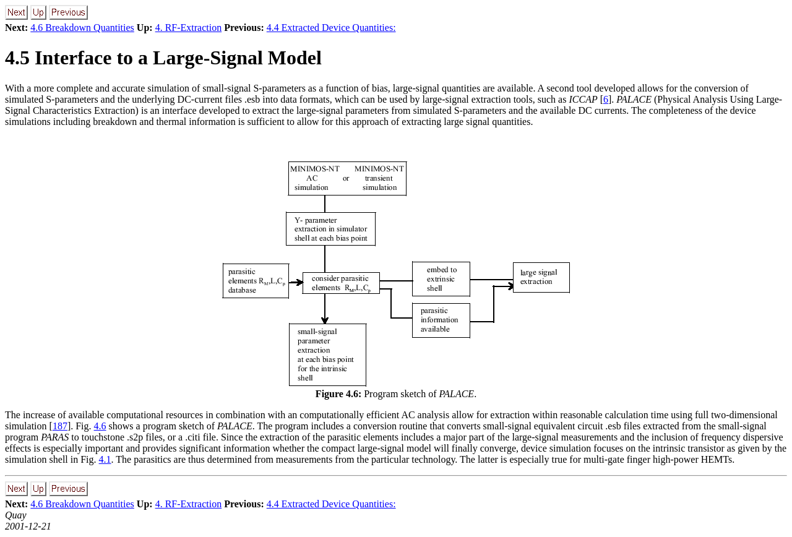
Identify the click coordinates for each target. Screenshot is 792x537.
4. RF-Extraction (188, 27)
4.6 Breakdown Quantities (82, 27)
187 (60, 426)
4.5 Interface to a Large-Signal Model (163, 57)
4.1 (105, 459)
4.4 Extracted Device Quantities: (331, 27)
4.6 (100, 426)
